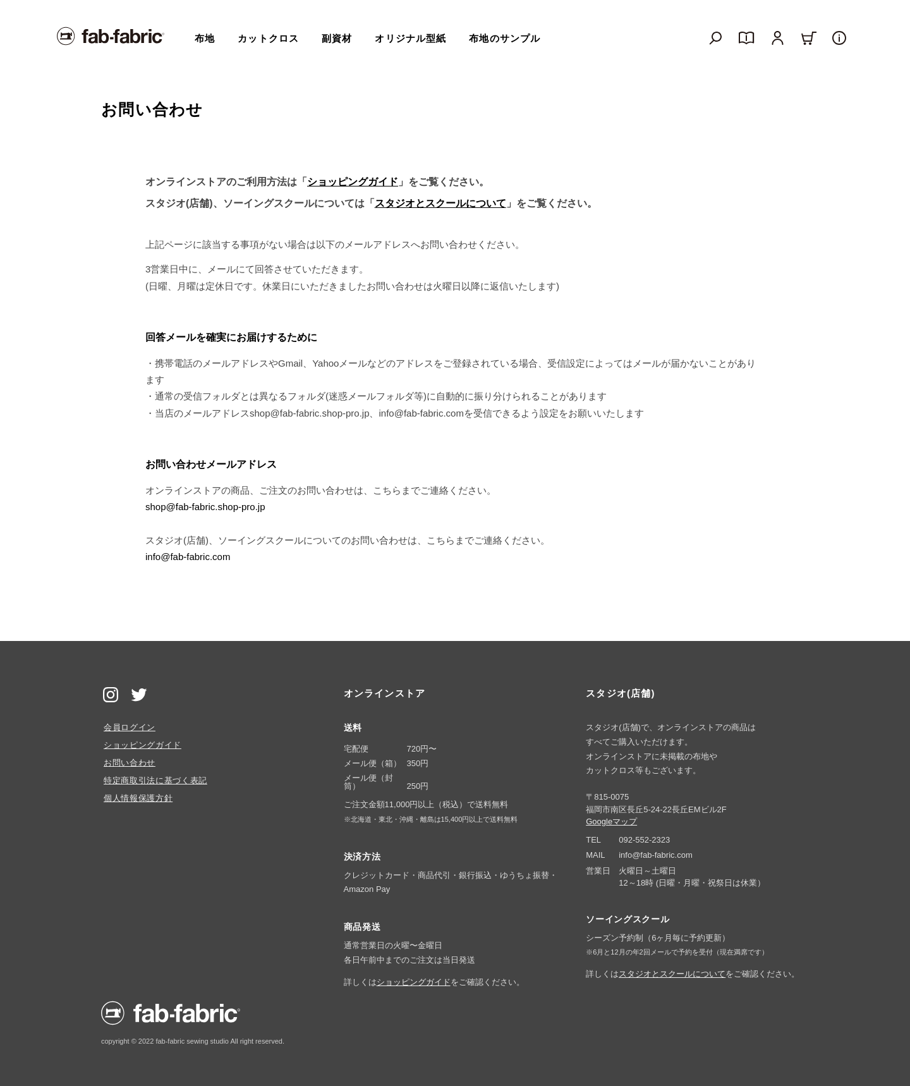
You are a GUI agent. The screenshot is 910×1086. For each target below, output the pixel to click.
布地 (205, 38)
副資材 (337, 38)
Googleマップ (611, 821)
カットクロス (268, 38)
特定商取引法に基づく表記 (155, 780)
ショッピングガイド (352, 181)
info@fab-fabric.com (187, 556)
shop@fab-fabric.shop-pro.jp (205, 506)
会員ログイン (129, 727)
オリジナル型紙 (410, 38)
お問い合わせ (129, 762)
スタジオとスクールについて (440, 203)
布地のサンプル (504, 38)
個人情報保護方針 (138, 798)
